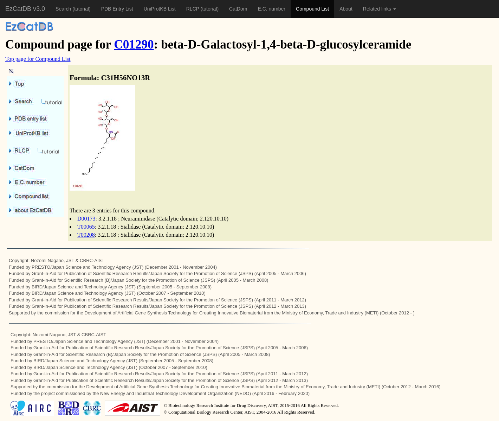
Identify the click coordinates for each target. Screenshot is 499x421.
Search (64, 9)
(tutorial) (81, 9)
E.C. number (271, 9)
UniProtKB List (160, 9)
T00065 (86, 227)
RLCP (193, 9)
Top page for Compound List (38, 59)
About (345, 9)
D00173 (86, 219)
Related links (379, 9)
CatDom (238, 9)
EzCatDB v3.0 (25, 8)
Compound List (312, 9)
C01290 (134, 44)
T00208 (86, 235)
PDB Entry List (117, 9)
